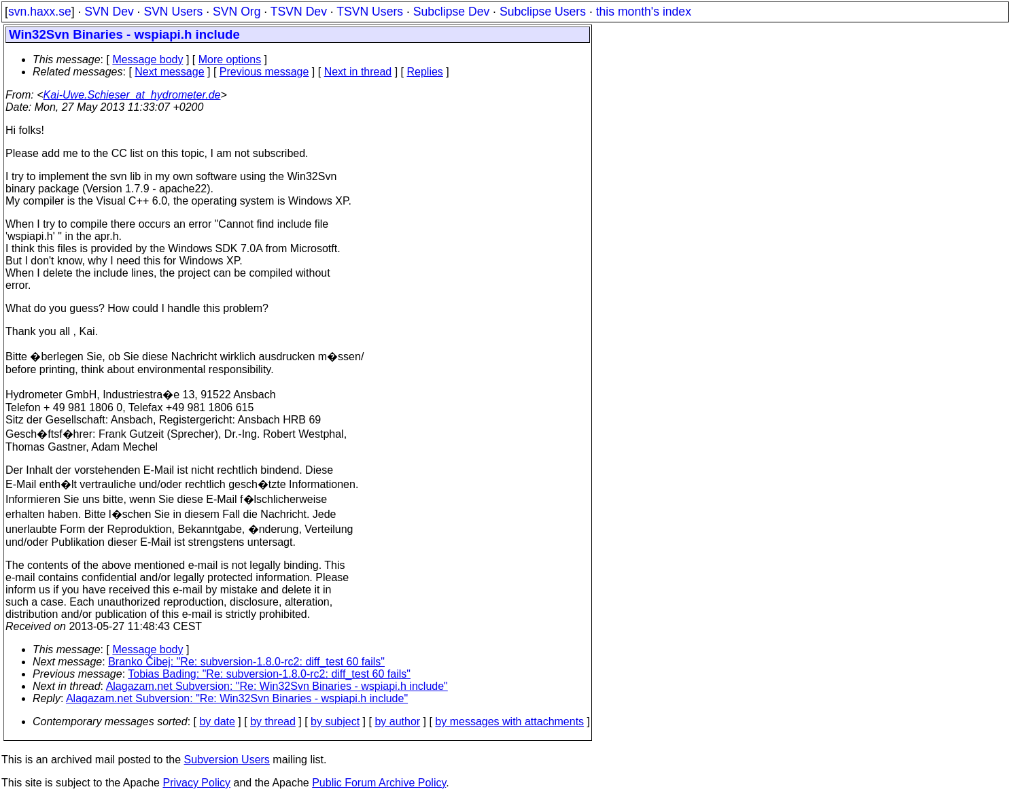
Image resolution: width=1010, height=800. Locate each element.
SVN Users (173, 11)
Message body (147, 59)
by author (397, 721)
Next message (169, 71)
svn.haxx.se (39, 11)
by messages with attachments (509, 721)
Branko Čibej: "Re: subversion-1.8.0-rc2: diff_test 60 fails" (246, 661)
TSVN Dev (299, 11)
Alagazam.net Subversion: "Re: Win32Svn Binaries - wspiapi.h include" (277, 686)
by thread (273, 721)
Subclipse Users (543, 11)
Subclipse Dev (451, 11)
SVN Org (236, 11)
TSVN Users (369, 11)
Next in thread (358, 71)
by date (216, 721)
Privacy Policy (196, 782)
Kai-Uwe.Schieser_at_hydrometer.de (132, 95)
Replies (425, 71)
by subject (335, 721)
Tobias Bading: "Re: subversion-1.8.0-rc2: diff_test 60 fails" (269, 674)
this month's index (643, 11)
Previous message (264, 71)
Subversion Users (227, 759)
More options (230, 59)
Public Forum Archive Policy (379, 782)
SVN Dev (108, 11)
